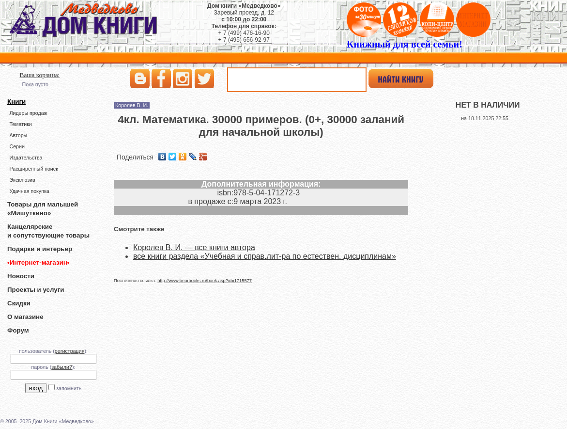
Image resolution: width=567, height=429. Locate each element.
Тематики (20, 124)
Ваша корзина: (40, 75)
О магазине (25, 316)
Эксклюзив (22, 180)
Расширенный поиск (33, 169)
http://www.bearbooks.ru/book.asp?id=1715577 (204, 280)
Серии (16, 146)
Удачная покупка (29, 191)
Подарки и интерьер (39, 249)
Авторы (18, 135)
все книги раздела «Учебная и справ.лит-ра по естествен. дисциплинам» (264, 256)
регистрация (70, 351)
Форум (18, 330)
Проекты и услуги (35, 289)
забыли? (61, 367)
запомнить (68, 388)
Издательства (25, 157)
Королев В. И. (131, 105)
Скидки (19, 303)
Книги (16, 101)
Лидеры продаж (28, 113)
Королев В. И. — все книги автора (194, 247)
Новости (20, 276)
